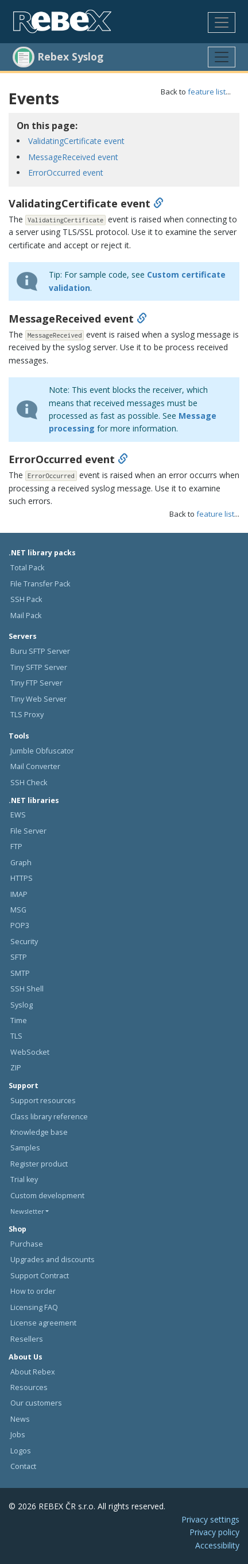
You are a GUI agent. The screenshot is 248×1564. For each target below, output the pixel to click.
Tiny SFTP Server (38, 667)
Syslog (21, 1005)
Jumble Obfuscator (42, 751)
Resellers (26, 1339)
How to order (33, 1291)
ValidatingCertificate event (76, 140)
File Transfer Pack (40, 584)
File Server (28, 831)
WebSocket (29, 1052)
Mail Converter (35, 766)
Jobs (17, 1435)
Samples (25, 1148)
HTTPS (21, 878)
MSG (18, 910)
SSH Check (28, 782)
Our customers (36, 1403)
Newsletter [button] (27, 1211)
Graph (21, 863)
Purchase (26, 1244)
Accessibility (217, 1545)
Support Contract (39, 1276)
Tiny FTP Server (36, 683)
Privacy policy (214, 1532)
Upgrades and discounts (52, 1259)
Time (18, 1020)
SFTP (18, 957)
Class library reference (49, 1117)
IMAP (19, 894)
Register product (39, 1164)
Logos (20, 1451)
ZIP (15, 1068)
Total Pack (27, 568)
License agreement (43, 1323)
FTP (16, 846)
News (20, 1419)
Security (24, 941)
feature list (207, 91)
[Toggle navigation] (221, 22)
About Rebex (32, 1372)
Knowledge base (39, 1132)
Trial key (24, 1179)
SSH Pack (26, 599)
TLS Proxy (27, 714)
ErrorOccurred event (65, 172)
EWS (18, 815)
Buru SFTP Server (40, 651)
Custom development (47, 1196)
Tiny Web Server (38, 699)
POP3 (19, 925)
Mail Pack (25, 615)
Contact (23, 1466)
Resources (29, 1387)
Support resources (43, 1100)
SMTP (20, 973)
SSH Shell (27, 989)
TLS (16, 1036)
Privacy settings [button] (210, 1519)
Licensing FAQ (34, 1307)
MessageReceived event (73, 157)
